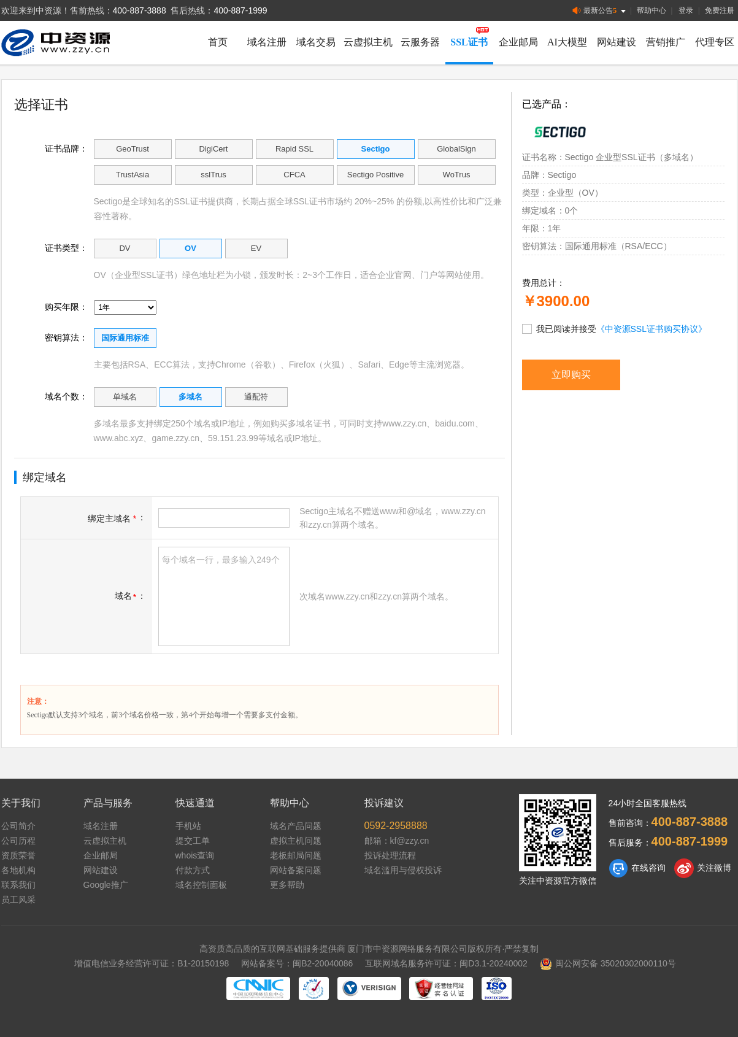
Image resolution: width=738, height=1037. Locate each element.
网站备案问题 (295, 870)
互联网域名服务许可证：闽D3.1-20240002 (446, 963)
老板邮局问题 (295, 855)
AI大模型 (567, 42)
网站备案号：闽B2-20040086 (297, 963)
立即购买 (571, 374)
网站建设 (616, 42)
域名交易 (316, 42)
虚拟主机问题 (295, 841)
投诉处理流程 (390, 855)
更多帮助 (287, 885)
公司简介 (18, 826)
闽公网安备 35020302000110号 (608, 963)
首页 (218, 42)
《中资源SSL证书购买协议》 (651, 329)
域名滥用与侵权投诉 (403, 870)
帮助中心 (651, 10)
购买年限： (66, 307)
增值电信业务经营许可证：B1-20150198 (151, 963)
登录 (685, 10)
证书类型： (66, 248)
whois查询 (195, 855)
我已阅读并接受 (614, 328)
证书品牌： (66, 148)
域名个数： (66, 396)
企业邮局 (518, 42)
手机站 (188, 826)
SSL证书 (468, 42)
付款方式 (192, 870)
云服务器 (420, 42)
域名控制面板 (201, 885)
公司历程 (18, 841)
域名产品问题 (295, 826)
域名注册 (266, 42)
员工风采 (18, 899)
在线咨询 (637, 868)
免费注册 (719, 10)
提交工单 (192, 841)
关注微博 (702, 868)
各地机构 (18, 870)
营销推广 (665, 42)
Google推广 (105, 885)
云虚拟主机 (368, 42)
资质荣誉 (18, 855)
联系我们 (18, 885)
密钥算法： (66, 337)
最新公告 (600, 11)
